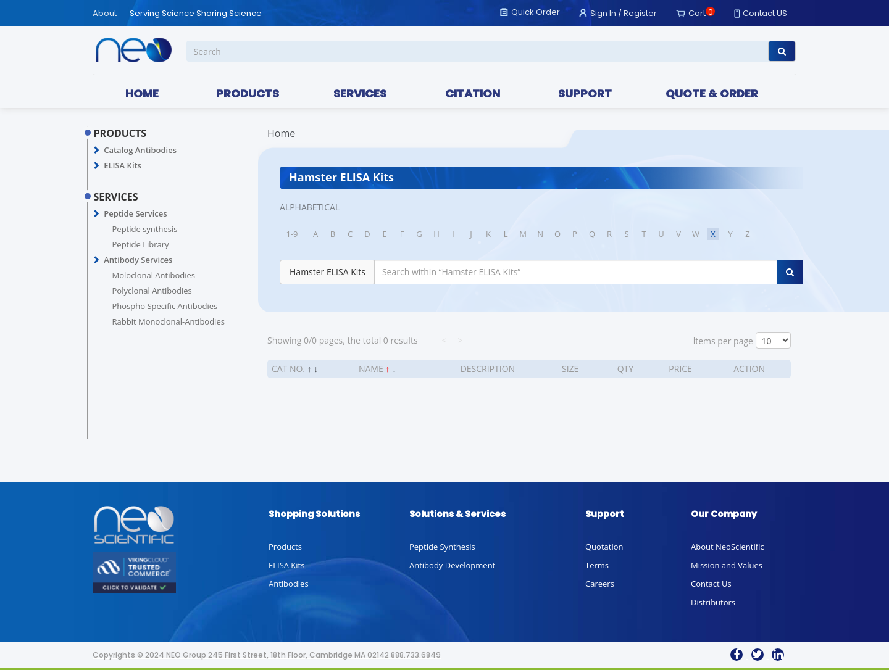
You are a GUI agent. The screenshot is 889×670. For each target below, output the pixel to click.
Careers (599, 583)
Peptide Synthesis (442, 546)
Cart (697, 13)
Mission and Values (726, 565)
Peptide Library (140, 244)
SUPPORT (585, 93)
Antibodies (289, 583)
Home (281, 133)
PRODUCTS (247, 93)
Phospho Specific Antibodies (165, 306)
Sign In (603, 13)
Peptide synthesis (145, 228)
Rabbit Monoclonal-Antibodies (168, 321)
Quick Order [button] (535, 12)
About (105, 14)
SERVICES (359, 93)
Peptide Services (135, 213)
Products (285, 546)
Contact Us (711, 583)
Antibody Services (138, 259)
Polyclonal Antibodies (152, 290)
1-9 (292, 233)
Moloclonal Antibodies (153, 275)
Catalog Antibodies (140, 149)
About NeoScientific (727, 546)
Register (640, 13)
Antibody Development (452, 565)
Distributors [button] (713, 602)
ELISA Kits (122, 165)
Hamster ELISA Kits (327, 272)
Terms (597, 565)
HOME (142, 93)
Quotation (604, 546)
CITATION (472, 93)
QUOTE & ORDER (712, 93)
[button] (96, 150)
